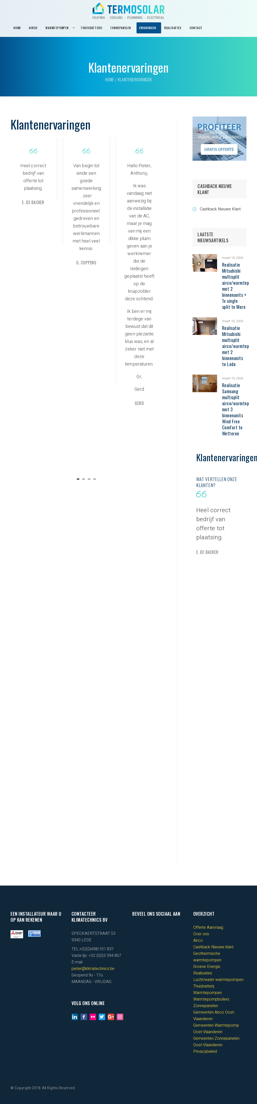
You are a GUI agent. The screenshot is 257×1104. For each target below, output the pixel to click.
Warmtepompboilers (211, 999)
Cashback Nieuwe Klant (220, 209)
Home (109, 80)
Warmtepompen (207, 993)
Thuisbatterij (203, 986)
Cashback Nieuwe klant (213, 947)
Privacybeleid (205, 1052)
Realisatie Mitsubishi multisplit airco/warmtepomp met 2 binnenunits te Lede (239, 346)
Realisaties (202, 973)
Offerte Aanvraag (208, 927)
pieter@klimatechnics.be (93, 969)
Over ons (201, 934)
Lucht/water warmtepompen (218, 980)
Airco (198, 941)
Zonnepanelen (205, 1006)
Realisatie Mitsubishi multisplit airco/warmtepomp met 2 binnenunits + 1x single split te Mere (239, 285)
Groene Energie (206, 967)
